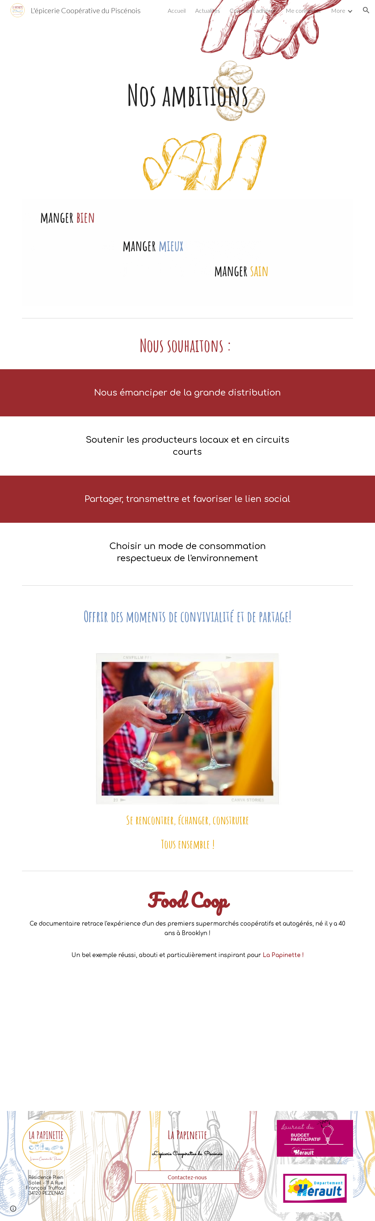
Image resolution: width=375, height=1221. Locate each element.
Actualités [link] (207, 10)
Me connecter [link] (304, 10)
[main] (187, 95)
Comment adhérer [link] (253, 10)
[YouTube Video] (187, 1047)
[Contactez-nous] (187, 1177)
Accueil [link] (177, 10)
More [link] (338, 10)
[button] (366, 10)
